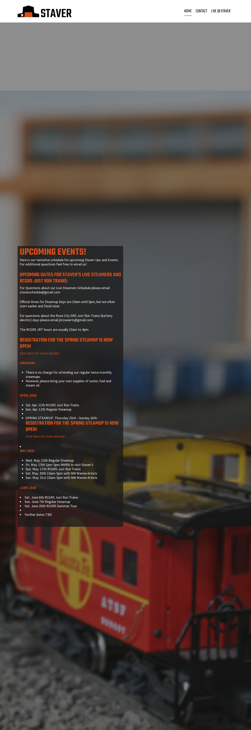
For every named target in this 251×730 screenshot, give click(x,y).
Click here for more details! (40, 353)
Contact (201, 11)
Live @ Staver (220, 11)
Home (188, 11)
